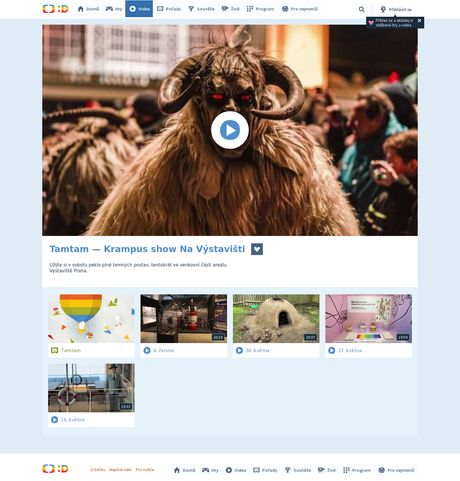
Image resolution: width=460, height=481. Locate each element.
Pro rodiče (146, 468)
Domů (89, 9)
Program (261, 9)
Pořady (170, 9)
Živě (231, 9)
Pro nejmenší (299, 9)
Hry (115, 9)
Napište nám (121, 468)
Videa (141, 9)
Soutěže (202, 9)
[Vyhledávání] (361, 9)
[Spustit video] (230, 130)
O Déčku (98, 468)
